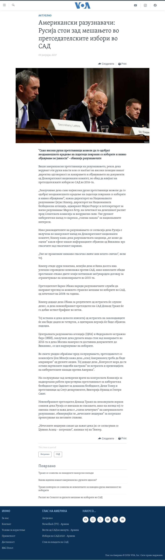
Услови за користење (13, 530)
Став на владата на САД (55, 542)
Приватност (8, 536)
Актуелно (45, 15)
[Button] (106, 64)
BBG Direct (7, 548)
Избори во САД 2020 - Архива (58, 536)
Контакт (6, 524)
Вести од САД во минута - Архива (60, 530)
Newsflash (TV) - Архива (55, 524)
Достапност (8, 542)
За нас (5, 518)
